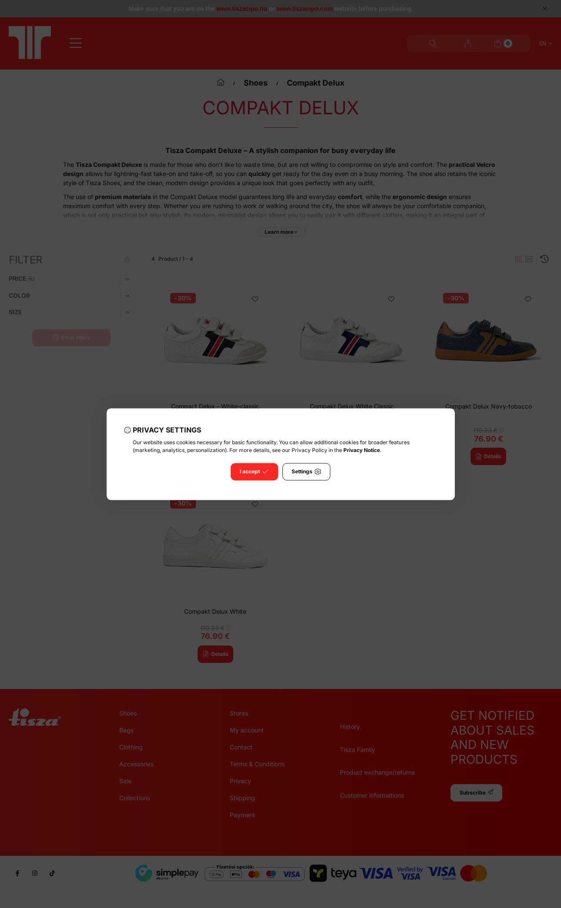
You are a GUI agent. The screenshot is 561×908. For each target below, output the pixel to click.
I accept (254, 471)
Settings (306, 471)
